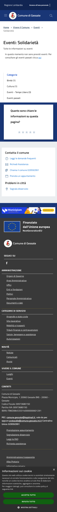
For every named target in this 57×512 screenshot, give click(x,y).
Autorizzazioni (13, 339)
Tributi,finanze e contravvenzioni (22, 330)
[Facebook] (7, 263)
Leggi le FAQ (12, 439)
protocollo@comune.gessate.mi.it (25, 420)
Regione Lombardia (13, 5)
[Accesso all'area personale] (38, 5)
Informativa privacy (15, 466)
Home (6, 27)
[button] (28, 507)
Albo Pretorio (12, 461)
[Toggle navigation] (5, 15)
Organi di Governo (15, 276)
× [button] (54, 470)
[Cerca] (51, 15)
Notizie (9, 352)
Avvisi (9, 361)
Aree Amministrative (16, 280)
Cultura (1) (12, 86)
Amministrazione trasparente (20, 457)
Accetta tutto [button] (28, 495)
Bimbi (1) (11, 80)
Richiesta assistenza (16, 443)
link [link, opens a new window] (11, 489)
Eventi (37, 27)
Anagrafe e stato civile (17, 316)
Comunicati (11, 357)
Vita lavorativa (13, 321)
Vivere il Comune (21, 27)
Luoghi (9, 374)
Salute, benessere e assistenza (21, 334)
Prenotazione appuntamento (20, 430)
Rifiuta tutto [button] (28, 501)
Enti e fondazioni (14, 289)
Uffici (8, 285)
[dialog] (28, 489)
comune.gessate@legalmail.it (21, 417)
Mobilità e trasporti (15, 325)
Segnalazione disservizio (18, 434)
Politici (9, 294)
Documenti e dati (14, 303)
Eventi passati (13, 98)
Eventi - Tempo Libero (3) (19, 92)
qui (39, 57)
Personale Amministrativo (18, 298)
